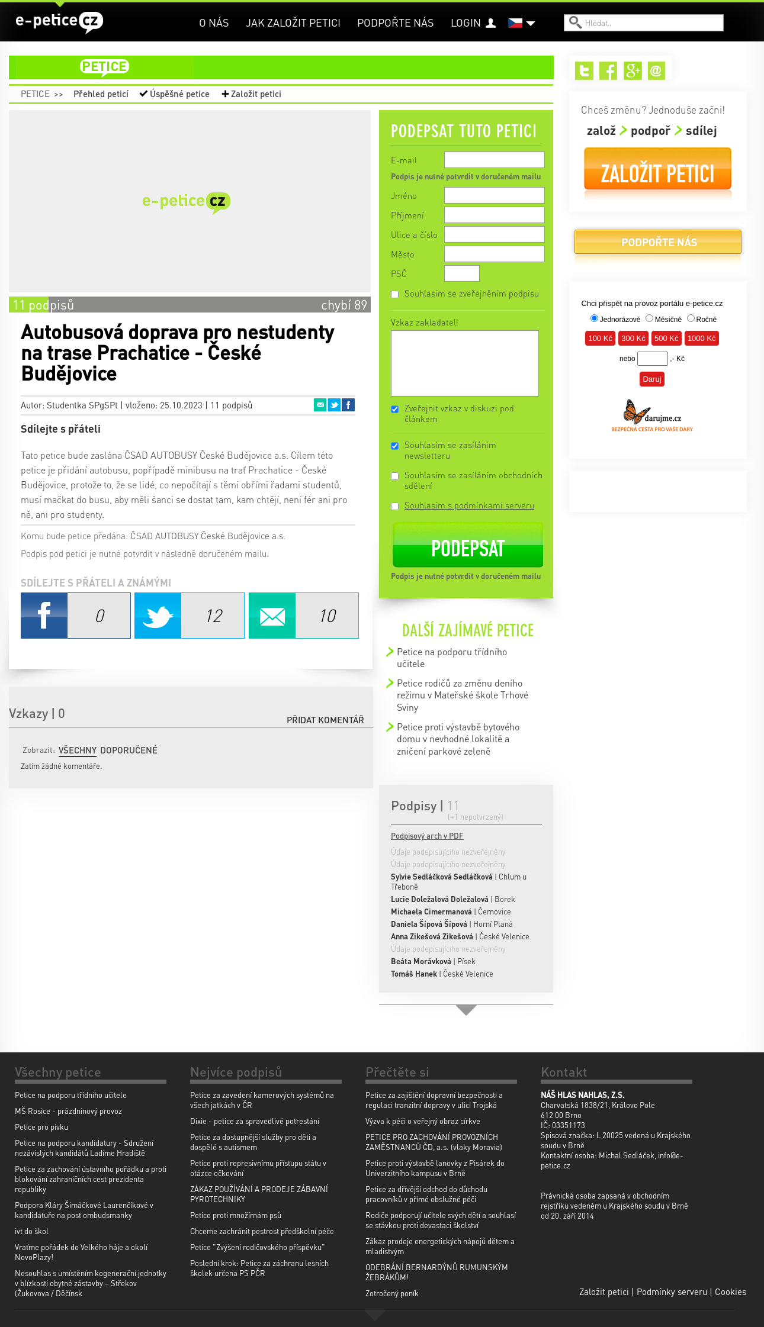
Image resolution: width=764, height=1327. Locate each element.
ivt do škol (32, 1231)
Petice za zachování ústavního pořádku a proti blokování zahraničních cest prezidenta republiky (90, 1179)
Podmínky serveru (672, 1291)
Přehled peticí (101, 93)
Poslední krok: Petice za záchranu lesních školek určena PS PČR (259, 1268)
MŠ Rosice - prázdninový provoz (68, 1111)
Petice (35, 93)
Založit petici (256, 93)
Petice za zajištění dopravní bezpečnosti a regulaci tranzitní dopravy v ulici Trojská (434, 1100)
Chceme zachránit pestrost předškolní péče (262, 1231)
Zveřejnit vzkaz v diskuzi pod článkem (459, 413)
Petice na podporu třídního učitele (452, 657)
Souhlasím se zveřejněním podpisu (472, 293)
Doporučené (129, 750)
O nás (214, 22)
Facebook (348, 404)
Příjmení (407, 215)
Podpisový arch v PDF (427, 835)
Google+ (633, 71)
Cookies (730, 1291)
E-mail (404, 159)
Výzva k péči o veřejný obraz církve (422, 1121)
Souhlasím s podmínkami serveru (469, 505)
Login (466, 22)
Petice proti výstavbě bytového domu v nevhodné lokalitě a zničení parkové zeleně (458, 738)
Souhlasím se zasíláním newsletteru (450, 449)
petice (288, 67)
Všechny (78, 750)
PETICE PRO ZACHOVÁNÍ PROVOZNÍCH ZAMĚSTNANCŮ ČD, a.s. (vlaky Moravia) (433, 1142)
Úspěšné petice (180, 93)
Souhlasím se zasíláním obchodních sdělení (473, 480)
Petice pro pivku (41, 1127)
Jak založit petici (293, 22)
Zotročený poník (392, 1293)
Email (319, 404)
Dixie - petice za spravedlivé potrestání (254, 1121)
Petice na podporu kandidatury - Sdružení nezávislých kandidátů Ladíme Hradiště (84, 1148)
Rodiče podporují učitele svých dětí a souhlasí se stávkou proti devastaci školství (440, 1220)
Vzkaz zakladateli (424, 322)
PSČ (399, 273)
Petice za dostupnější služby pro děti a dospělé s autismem (253, 1142)
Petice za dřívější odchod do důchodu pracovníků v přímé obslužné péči (426, 1194)
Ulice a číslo (414, 234)
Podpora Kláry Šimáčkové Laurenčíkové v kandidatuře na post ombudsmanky (84, 1210)
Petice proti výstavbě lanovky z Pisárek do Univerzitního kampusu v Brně (435, 1168)
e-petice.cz (59, 23)
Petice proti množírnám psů (235, 1215)
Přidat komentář (325, 720)
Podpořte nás (395, 22)
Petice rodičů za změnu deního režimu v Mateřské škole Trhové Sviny (462, 695)
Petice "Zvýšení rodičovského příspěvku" (257, 1247)
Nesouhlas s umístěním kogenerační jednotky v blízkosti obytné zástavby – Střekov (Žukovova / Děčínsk (90, 1283)
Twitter (334, 404)
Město (403, 254)
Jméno (404, 195)
